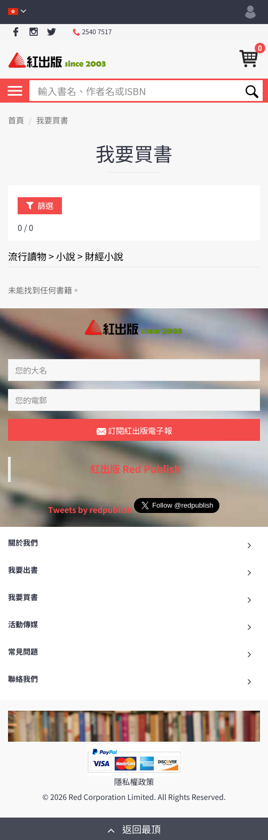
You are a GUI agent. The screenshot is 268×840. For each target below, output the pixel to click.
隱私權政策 (134, 782)
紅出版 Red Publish (135, 469)
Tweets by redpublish (90, 510)
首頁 (16, 120)
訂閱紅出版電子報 (134, 431)
